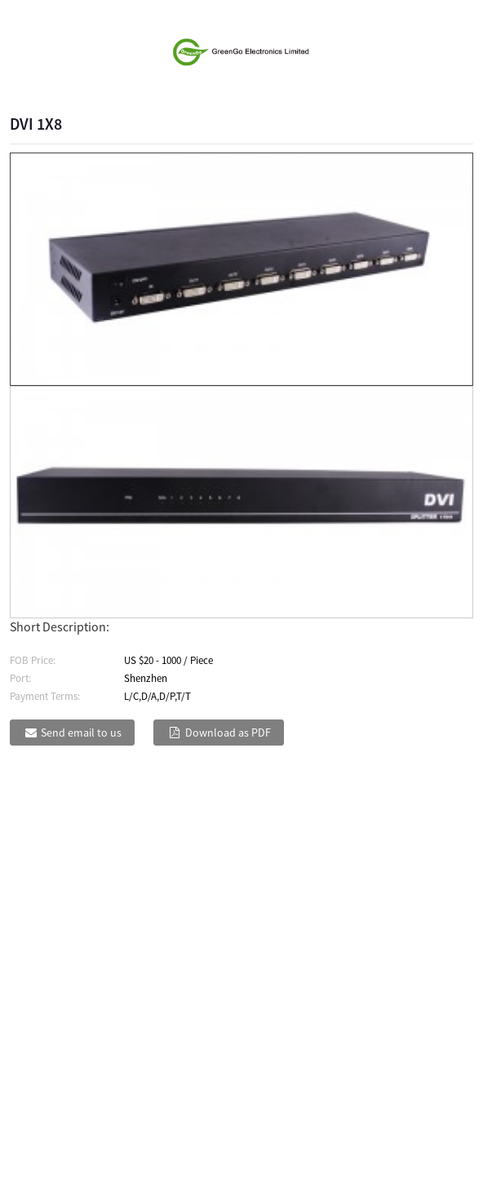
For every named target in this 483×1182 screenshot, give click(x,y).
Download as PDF (228, 732)
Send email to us (81, 732)
